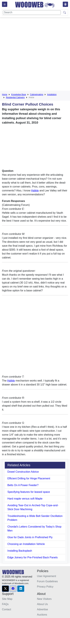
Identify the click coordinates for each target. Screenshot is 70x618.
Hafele (35, 190)
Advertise (42, 609)
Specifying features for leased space (28, 491)
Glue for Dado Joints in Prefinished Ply (30, 537)
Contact (6, 609)
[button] (5, 589)
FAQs (5, 604)
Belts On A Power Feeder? (23, 485)
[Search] (32, 12)
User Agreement (46, 576)
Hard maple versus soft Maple (24, 498)
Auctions (42, 614)
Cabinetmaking (36, 94)
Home (4, 94)
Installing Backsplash (19, 550)
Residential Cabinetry (15, 97)
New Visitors (44, 599)
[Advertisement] (35, 54)
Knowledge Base (18, 94)
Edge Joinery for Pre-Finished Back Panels (32, 557)
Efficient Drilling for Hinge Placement (28, 478)
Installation (51, 94)
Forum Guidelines (47, 581)
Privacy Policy (45, 586)
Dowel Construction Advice (23, 471)
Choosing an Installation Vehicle (26, 544)
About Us (42, 604)
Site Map (7, 599)
